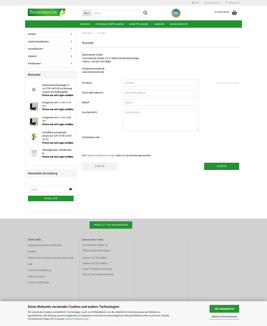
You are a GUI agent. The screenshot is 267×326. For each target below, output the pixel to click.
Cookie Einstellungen (39, 282)
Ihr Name (87, 82)
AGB (30, 264)
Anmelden (50, 198)
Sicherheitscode (91, 137)
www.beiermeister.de (102, 274)
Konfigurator (178, 24)
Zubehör (159, 24)
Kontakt (32, 251)
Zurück (100, 166)
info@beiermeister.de (101, 269)
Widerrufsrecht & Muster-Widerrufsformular (51, 257)
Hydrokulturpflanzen (109, 24)
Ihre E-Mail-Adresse (92, 92)
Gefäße (85, 24)
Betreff (86, 102)
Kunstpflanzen (138, 24)
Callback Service (36, 276)
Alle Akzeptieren (224, 308)
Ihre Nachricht (89, 112)
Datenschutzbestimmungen (100, 155)
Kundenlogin (212, 2)
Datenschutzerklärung (76, 318)
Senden (222, 166)
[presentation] (151, 141)
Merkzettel (232, 2)
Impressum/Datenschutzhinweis (45, 245)
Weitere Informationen (224, 316)
